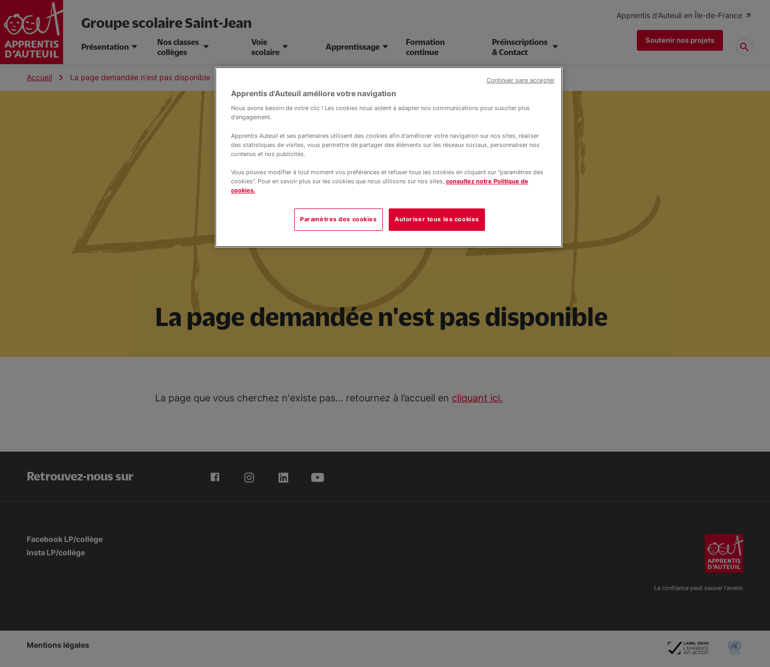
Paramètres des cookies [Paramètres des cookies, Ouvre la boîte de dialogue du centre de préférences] (338, 219)
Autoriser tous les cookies (437, 219)
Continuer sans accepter (521, 80)
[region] (389, 157)
